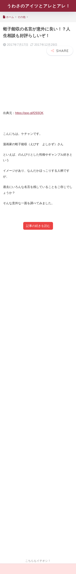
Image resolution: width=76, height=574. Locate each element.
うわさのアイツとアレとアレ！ (38, 6)
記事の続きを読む (38, 225)
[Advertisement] (38, 394)
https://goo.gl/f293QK (29, 113)
